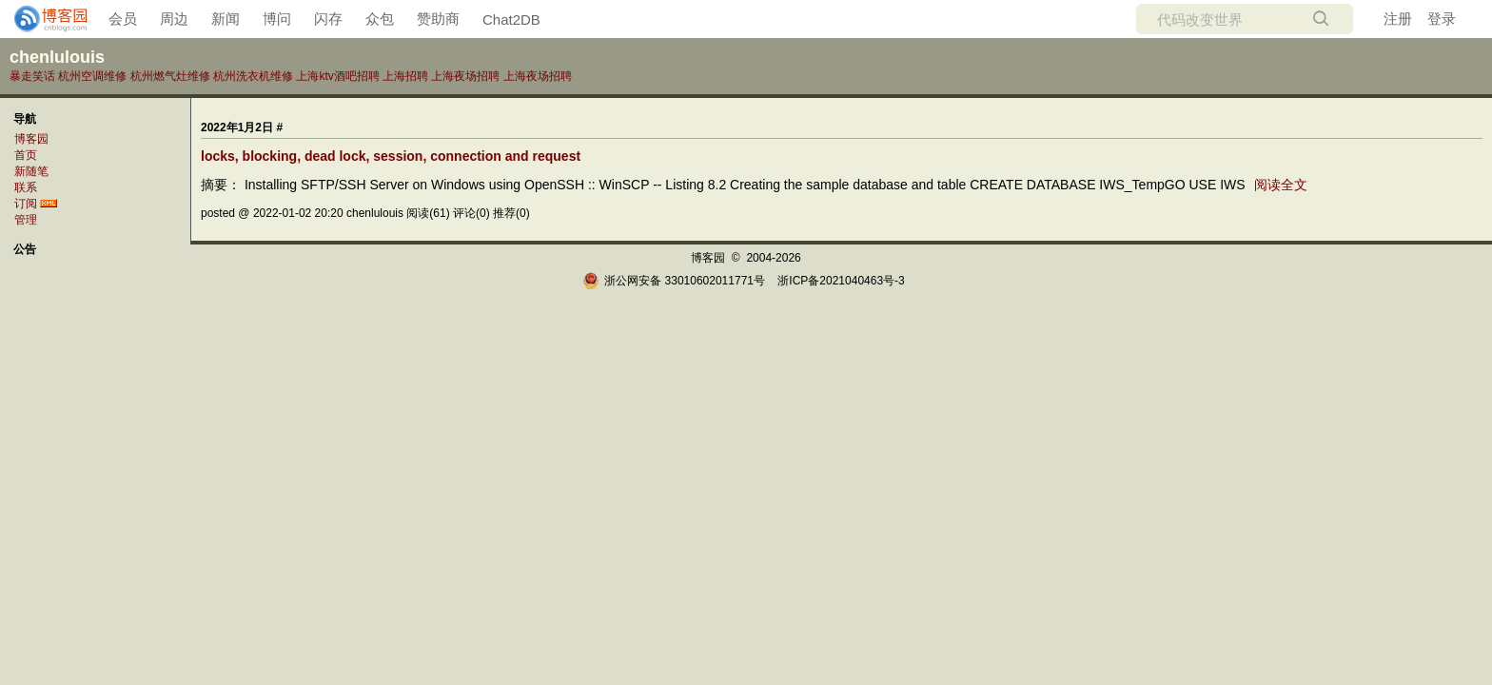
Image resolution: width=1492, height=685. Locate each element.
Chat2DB (511, 19)
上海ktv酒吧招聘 (337, 76)
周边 (174, 18)
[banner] (43, 19)
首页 (25, 155)
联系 (25, 187)
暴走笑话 (32, 76)
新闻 (225, 18)
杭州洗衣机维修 (253, 76)
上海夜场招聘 (465, 76)
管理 (25, 219)
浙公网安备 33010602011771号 (673, 280)
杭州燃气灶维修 (170, 76)
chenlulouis (57, 57)
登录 (1441, 18)
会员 (122, 18)
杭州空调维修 (92, 76)
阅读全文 (1280, 184)
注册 (1398, 18)
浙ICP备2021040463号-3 (840, 280)
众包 (379, 18)
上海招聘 (405, 76)
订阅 (25, 203)
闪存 (328, 18)
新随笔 (31, 171)
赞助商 (438, 18)
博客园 (31, 139)
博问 (277, 18)
